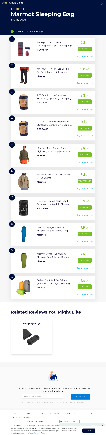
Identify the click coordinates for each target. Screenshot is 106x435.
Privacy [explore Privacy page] (28, 414)
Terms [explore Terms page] (40, 414)
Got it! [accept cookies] (88, 430)
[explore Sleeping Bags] (31, 336)
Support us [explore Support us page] (70, 414)
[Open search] (102, 4)
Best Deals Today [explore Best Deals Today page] (21, 417)
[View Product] (53, 49)
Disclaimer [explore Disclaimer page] (54, 414)
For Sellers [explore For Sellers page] (87, 414)
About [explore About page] (16, 414)
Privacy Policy (40, 433)
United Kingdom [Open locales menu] (69, 421)
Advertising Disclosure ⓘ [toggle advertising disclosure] (35, 421)
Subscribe (80, 397)
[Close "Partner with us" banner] (102, 425)
